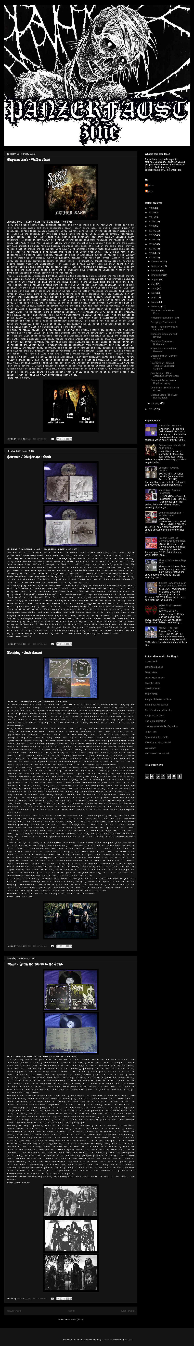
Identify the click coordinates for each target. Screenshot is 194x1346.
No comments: (40, 439)
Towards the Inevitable (156, 737)
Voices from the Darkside (158, 742)
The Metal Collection (155, 721)
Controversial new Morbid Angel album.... (172, 446)
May (153, 293)
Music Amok (151, 694)
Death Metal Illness (155, 677)
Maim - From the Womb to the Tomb (35, 964)
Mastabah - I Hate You (170, 425)
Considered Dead (154, 667)
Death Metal (151, 672)
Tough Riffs (151, 731)
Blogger (128, 1339)
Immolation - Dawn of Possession (169, 491)
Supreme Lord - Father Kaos (28, 160)
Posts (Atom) (77, 1319)
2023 (151, 208)
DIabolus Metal (152, 683)
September (157, 275)
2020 (151, 221)
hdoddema (107, 1339)
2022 (151, 212)
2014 (151, 248)
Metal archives (152, 688)
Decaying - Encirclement (24, 653)
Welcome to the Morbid (157, 753)
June (154, 288)
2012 (151, 257)
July (153, 284)
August (155, 279)
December (157, 261)
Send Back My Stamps (156, 704)
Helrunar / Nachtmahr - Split (29, 457)
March (154, 302)
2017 (151, 235)
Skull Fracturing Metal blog (158, 710)
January (155, 403)
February (156, 306)
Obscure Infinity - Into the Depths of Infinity (163, 381)
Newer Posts (14, 1310)
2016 (151, 239)
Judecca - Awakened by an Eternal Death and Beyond (172, 584)
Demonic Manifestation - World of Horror (171, 514)
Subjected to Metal (154, 715)
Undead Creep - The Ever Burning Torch (164, 396)
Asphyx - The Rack (168, 628)
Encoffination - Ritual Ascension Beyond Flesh (165, 374)
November (157, 266)
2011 (151, 409)
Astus (151, 185)
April (154, 297)
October (155, 270)
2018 (151, 230)
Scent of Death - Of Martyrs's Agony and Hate (172, 539)
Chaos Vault (151, 661)
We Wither (150, 748)
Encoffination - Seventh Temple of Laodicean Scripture (163, 366)
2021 (151, 217)
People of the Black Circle (158, 699)
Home (71, 1310)
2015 (151, 244)
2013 (151, 253)
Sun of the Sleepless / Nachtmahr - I (162, 342)
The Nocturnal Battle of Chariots (161, 726)
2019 (151, 226)
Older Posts (127, 1310)
